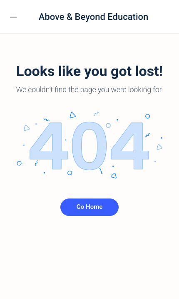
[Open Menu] (13, 16)
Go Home (90, 207)
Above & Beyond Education (93, 17)
